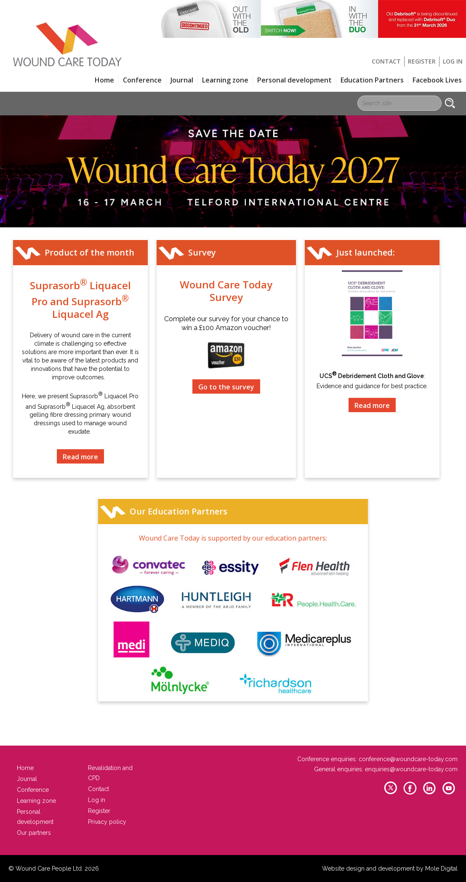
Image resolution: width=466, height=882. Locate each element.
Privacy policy (107, 821)
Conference (142, 80)
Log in (453, 61)
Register (422, 61)
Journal (181, 80)
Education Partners (372, 80)
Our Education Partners (178, 511)
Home (104, 80)
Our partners (34, 832)
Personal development (294, 80)
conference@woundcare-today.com (408, 759)
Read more (80, 456)
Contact (386, 61)
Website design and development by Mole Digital (390, 868)
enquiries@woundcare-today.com (411, 769)
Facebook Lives (437, 80)
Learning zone (225, 80)
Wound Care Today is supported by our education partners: (233, 538)
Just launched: (365, 252)
